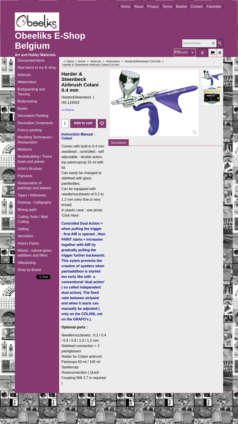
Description (118, 142)
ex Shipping (67, 109)
